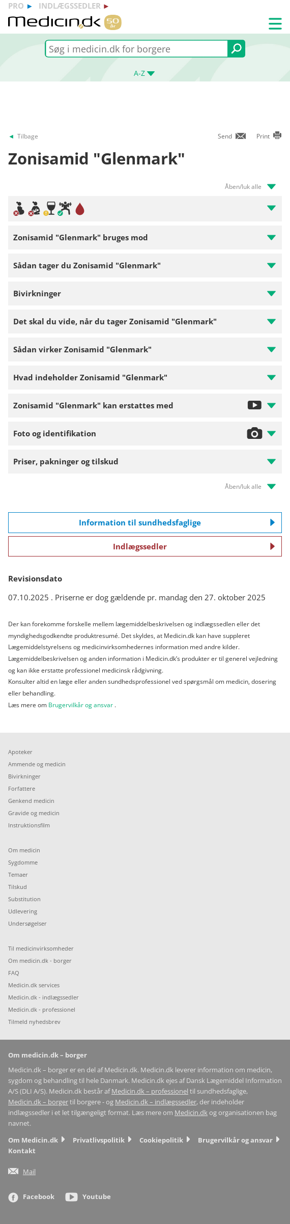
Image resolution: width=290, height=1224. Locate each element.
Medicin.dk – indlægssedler (155, 1102)
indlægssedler (70, 6)
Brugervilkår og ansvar (80, 705)
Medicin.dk (191, 1112)
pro (16, 6)
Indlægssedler (194, 546)
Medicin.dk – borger (38, 1102)
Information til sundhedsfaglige (177, 522)
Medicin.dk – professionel (149, 1091)
